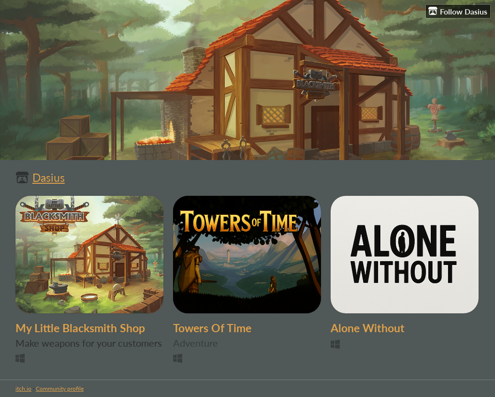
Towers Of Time (212, 328)
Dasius (48, 177)
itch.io (23, 388)
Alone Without (368, 328)
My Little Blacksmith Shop (80, 328)
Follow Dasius (457, 11)
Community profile (60, 388)
